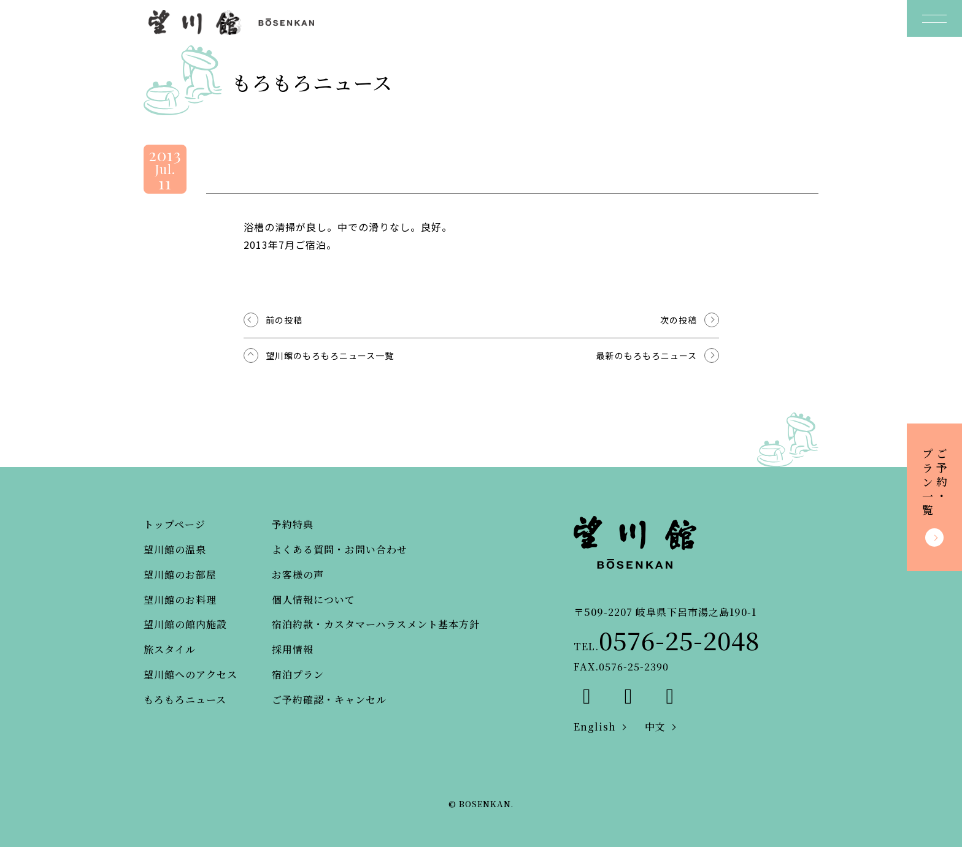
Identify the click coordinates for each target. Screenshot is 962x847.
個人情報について (313, 600)
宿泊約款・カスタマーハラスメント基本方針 (376, 624)
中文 (655, 727)
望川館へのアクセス (190, 674)
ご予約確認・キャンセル (329, 700)
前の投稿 (284, 320)
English (595, 727)
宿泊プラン (298, 674)
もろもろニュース (185, 700)
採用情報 (293, 649)
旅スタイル (170, 649)
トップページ (175, 524)
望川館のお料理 (180, 600)
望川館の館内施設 (185, 624)
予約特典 (293, 524)
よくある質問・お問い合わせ (339, 549)
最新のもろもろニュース (646, 355)
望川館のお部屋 (180, 575)
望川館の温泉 (175, 549)
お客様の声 (298, 575)
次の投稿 (678, 320)
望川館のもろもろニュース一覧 (330, 355)
